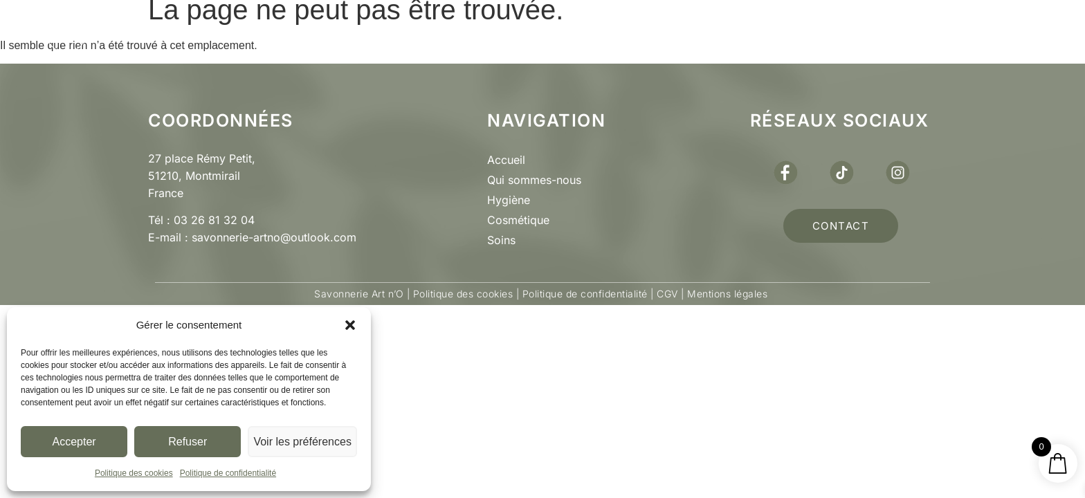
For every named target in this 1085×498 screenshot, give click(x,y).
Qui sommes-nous (534, 180)
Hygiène (508, 200)
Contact (785, 31)
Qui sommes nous (353, 31)
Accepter (74, 442)
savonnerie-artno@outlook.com (274, 237)
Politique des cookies (134, 473)
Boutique (494, 32)
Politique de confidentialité (228, 473)
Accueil (506, 160)
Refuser (189, 442)
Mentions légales (726, 293)
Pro (593, 31)
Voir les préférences (303, 442)
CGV (667, 293)
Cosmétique (518, 220)
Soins (501, 240)
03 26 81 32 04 (214, 220)
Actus (682, 32)
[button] (350, 325)
